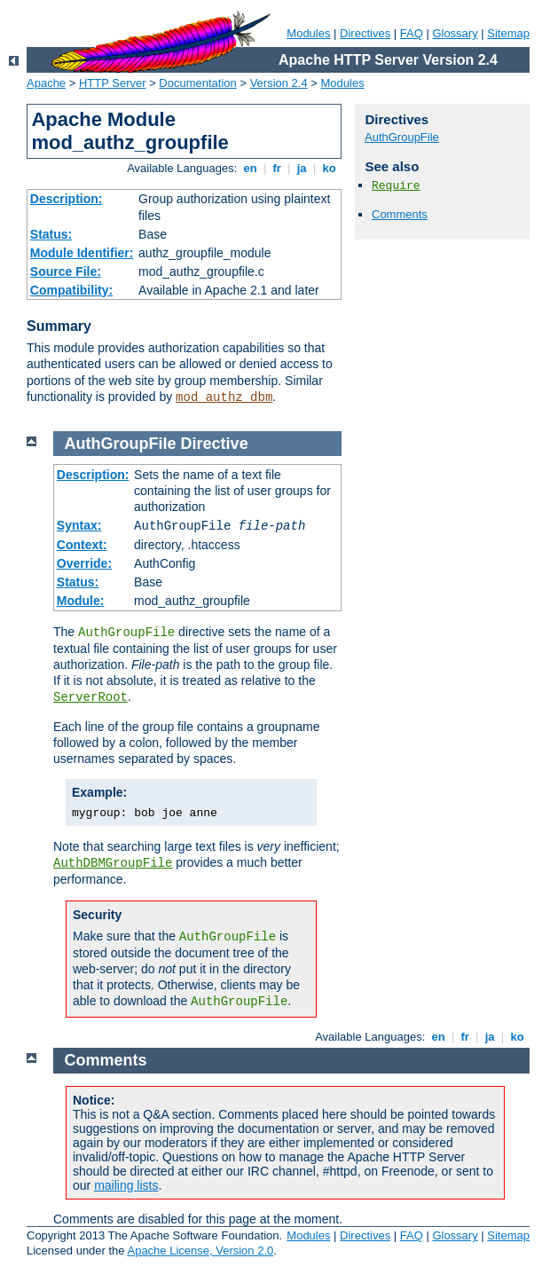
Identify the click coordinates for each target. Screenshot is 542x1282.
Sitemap (508, 33)
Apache (46, 83)
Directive (214, 443)
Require (396, 186)
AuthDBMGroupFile (112, 863)
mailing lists (126, 1185)
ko (329, 168)
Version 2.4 (279, 83)
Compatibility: (71, 290)
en (250, 168)
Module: (81, 601)
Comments (400, 214)
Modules (308, 33)
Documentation (197, 83)
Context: (82, 545)
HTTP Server (112, 83)
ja (302, 168)
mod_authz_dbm (224, 397)
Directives (365, 33)
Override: (84, 563)
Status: (51, 234)
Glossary (454, 33)
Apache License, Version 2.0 (200, 1250)
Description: (66, 199)
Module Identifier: (82, 253)
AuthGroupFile (402, 137)
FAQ (411, 33)
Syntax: (79, 525)
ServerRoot (90, 697)
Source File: (65, 271)
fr (277, 168)
